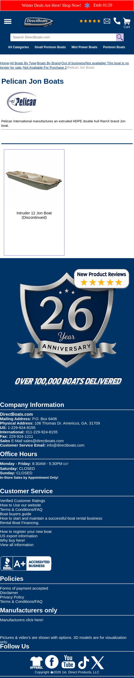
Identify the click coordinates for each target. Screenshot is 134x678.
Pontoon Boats (114, 47)
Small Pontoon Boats (50, 47)
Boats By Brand (49, 63)
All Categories (18, 47)
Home (4, 63)
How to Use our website (20, 505)
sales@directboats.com (43, 441)
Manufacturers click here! (21, 620)
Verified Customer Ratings (22, 500)
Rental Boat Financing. (19, 522)
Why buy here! (12, 540)
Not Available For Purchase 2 (45, 67)
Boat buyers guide (15, 514)
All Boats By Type (23, 63)
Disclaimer (9, 592)
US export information (19, 536)
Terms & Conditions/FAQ (21, 509)
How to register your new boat (25, 531)
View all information (17, 544)
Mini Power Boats (84, 47)
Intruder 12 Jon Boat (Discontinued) (34, 215)
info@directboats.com (65, 445)
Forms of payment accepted (24, 588)
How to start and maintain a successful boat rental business (51, 518)
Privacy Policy (12, 597)
